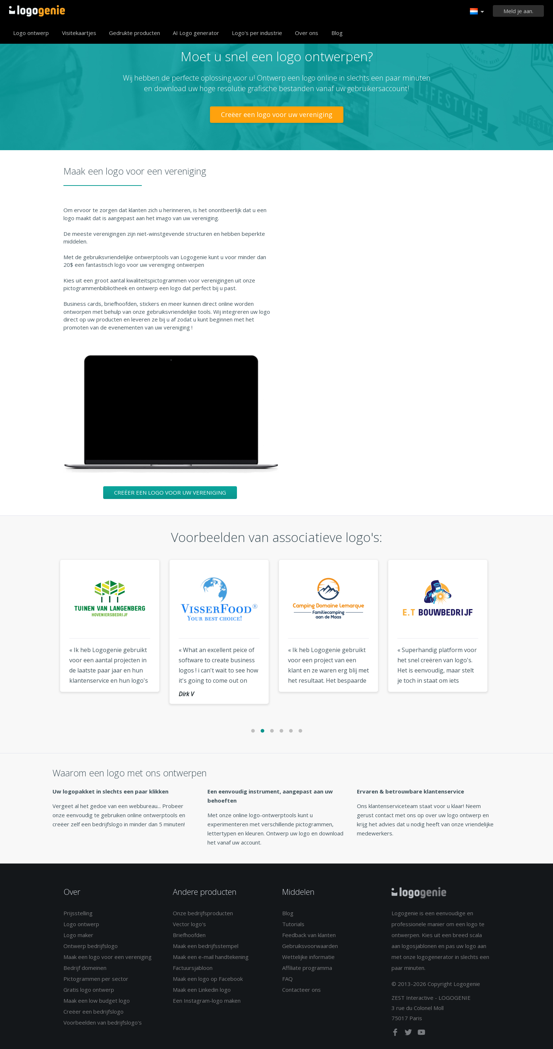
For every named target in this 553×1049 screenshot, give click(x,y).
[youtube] (421, 1033)
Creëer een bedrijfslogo (93, 1011)
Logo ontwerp (31, 32)
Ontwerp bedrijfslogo (90, 945)
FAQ (287, 978)
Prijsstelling (78, 913)
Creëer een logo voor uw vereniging (276, 114)
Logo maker (78, 935)
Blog (337, 32)
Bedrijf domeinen (84, 967)
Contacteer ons (301, 989)
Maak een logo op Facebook (208, 978)
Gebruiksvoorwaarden (310, 945)
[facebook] (396, 1033)
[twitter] (409, 1033)
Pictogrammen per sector (95, 978)
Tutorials (293, 924)
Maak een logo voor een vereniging (107, 956)
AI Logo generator (196, 32)
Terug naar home (37, 11)
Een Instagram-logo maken (207, 1000)
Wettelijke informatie (308, 956)
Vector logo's (189, 924)
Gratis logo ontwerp (88, 989)
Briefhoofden (189, 935)
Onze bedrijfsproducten (203, 913)
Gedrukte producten (134, 32)
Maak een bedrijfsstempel (205, 945)
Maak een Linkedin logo (202, 989)
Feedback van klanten (309, 935)
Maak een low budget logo (96, 1000)
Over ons (306, 32)
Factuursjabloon (193, 967)
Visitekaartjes (79, 32)
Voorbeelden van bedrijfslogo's (102, 1022)
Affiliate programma (307, 967)
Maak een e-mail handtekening (211, 956)
